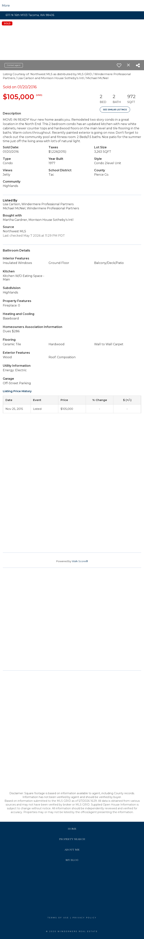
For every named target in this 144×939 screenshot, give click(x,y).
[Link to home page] (72, 5)
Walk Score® (80, 561)
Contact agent (13, 65)
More (6, 5)
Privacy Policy (85, 918)
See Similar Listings (115, 109)
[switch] (119, 65)
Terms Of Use (58, 918)
